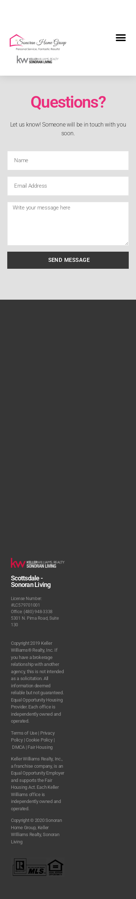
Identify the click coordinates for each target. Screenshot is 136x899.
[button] (120, 37)
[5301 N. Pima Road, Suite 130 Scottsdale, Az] (68, 409)
